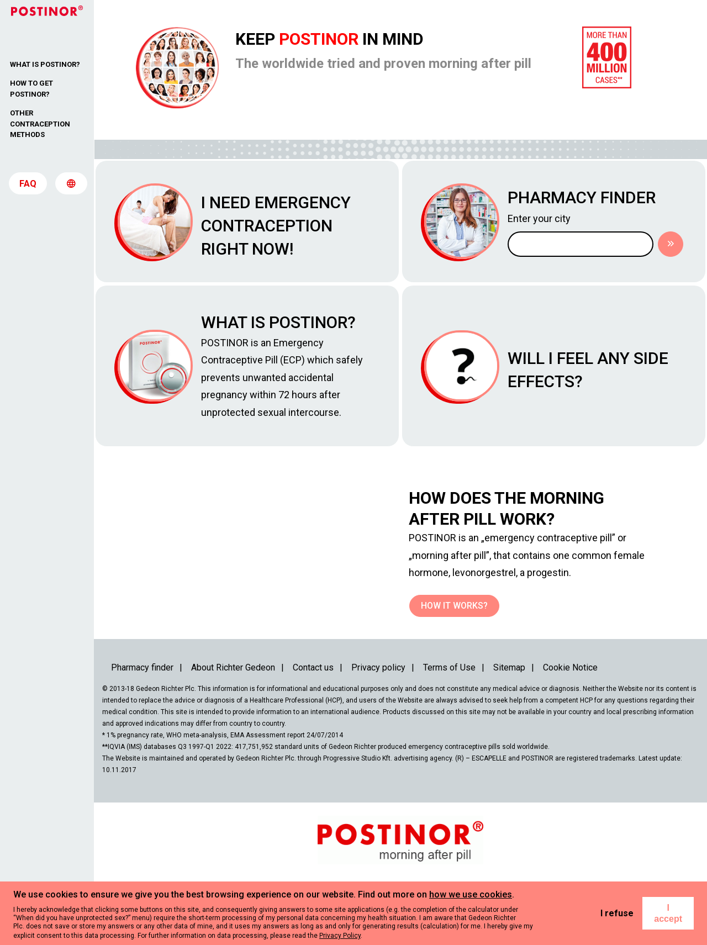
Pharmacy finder (142, 720)
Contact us (313, 720)
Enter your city (563, 224)
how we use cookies (470, 894)
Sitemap (509, 720)
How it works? (454, 658)
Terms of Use (449, 720)
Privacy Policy (340, 935)
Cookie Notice (570, 720)
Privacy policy (378, 720)
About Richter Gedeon (233, 720)
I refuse (617, 913)
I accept (668, 913)
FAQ (27, 187)
